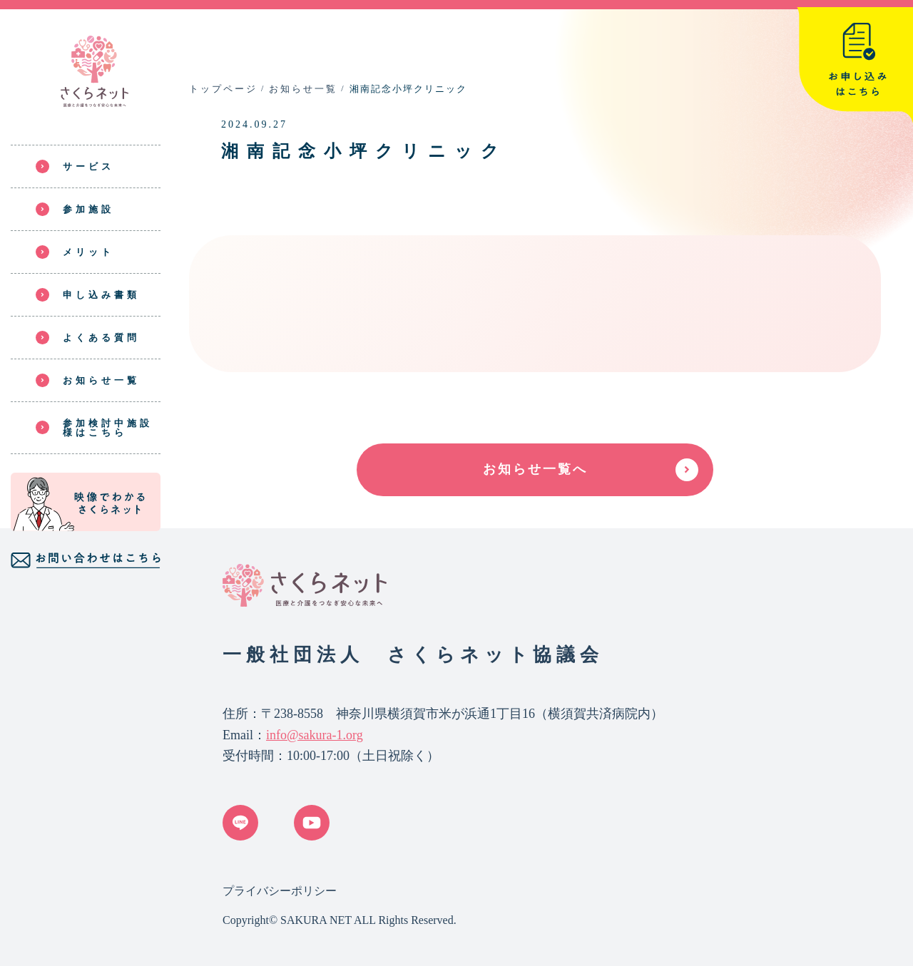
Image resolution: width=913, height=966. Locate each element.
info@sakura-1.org (314, 735)
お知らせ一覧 (303, 88)
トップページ (223, 88)
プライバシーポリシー (280, 891)
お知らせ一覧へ (535, 469)
